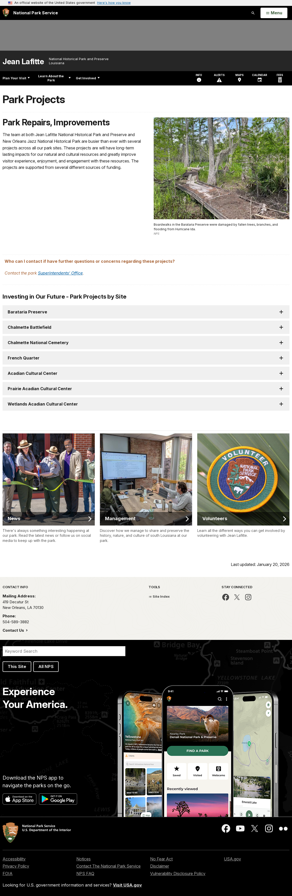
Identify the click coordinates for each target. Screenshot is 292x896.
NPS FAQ (85, 873)
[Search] (64, 651)
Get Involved (88, 78)
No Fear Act (161, 858)
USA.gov (232, 858)
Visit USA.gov (127, 885)
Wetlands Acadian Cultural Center (43, 404)
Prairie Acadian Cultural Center (40, 388)
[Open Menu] (273, 13)
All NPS (46, 666)
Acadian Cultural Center (32, 373)
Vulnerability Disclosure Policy (177, 873)
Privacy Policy (16, 866)
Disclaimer (159, 866)
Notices (83, 858)
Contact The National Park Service (108, 866)
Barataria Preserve (27, 311)
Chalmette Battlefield (30, 327)
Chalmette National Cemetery (39, 342)
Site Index (159, 596)
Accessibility (14, 858)
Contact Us (14, 630)
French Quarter (23, 357)
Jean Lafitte (23, 61)
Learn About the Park (54, 78)
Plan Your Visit (16, 78)
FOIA (8, 873)
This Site (17, 666)
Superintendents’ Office (60, 273)
